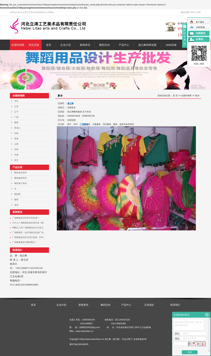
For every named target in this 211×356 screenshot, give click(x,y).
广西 (16, 117)
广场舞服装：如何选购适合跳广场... (28, 232)
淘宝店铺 (34, 44)
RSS (193, 12)
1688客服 (197, 27)
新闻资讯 (85, 44)
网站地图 (185, 12)
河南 (16, 133)
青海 (16, 138)
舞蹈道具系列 (20, 172)
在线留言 (200, 33)
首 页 (175, 95)
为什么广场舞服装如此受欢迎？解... (28, 223)
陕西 (16, 122)
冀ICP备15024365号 (79, 344)
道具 (16, 205)
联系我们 (175, 304)
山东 (16, 106)
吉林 (16, 149)
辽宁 (16, 112)
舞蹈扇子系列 (20, 183)
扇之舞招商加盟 (147, 44)
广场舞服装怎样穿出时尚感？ (25, 218)
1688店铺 (170, 44)
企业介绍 (65, 44)
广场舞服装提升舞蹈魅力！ (24, 242)
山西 (16, 144)
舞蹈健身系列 (20, 178)
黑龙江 (17, 128)
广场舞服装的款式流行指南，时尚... (28, 237)
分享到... (200, 39)
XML (199, 12)
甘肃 (16, 155)
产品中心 (124, 44)
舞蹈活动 (104, 44)
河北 (16, 101)
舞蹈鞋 (17, 194)
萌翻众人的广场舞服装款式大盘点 (27, 227)
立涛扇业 (149, 304)
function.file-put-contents (112, 4)
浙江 (16, 160)
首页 (48, 44)
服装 (16, 199)
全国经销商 (17, 44)
